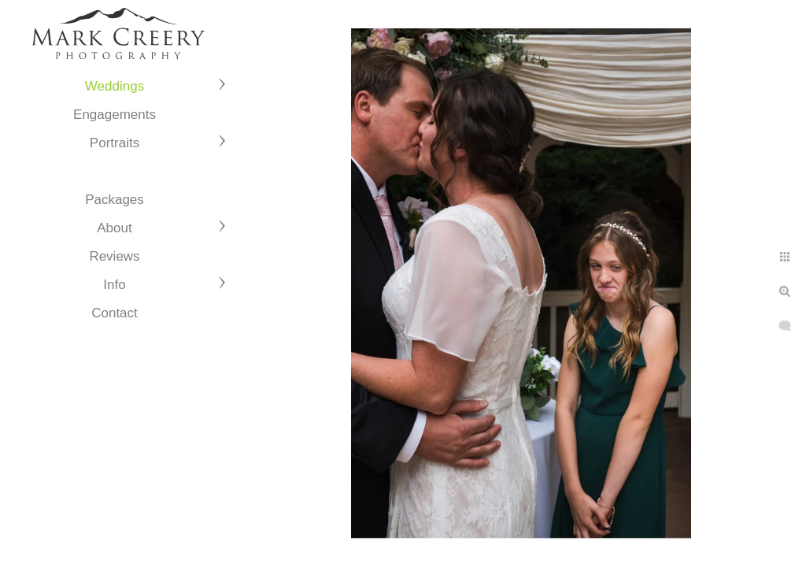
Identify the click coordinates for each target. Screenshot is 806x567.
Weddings (114, 86)
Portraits (114, 142)
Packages (114, 199)
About (114, 227)
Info (114, 284)
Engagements (114, 114)
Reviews (114, 256)
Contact (114, 313)
